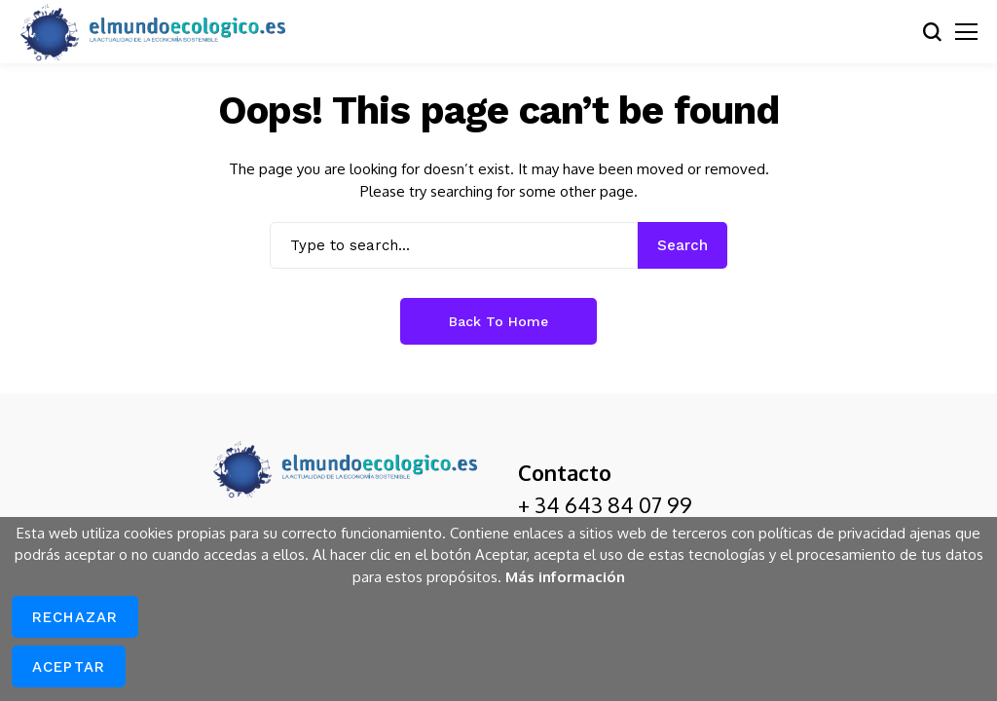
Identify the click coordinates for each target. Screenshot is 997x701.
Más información (565, 577)
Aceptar (68, 667)
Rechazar (75, 617)
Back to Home (498, 321)
